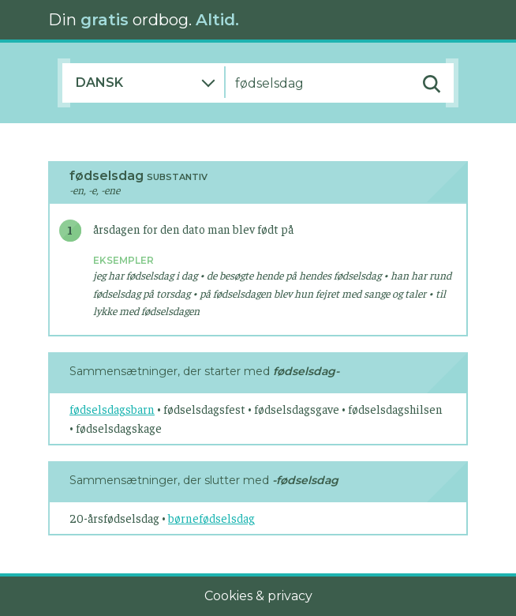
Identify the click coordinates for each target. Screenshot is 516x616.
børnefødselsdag (211, 517)
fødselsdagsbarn (112, 408)
